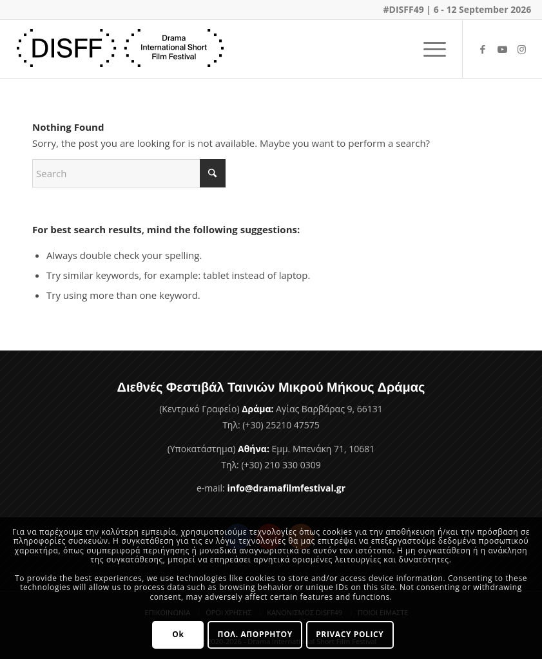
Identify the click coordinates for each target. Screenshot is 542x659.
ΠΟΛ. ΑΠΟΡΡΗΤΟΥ (255, 634)
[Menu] (428, 49)
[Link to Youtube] (502, 49)
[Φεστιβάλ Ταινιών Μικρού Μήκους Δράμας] (120, 49)
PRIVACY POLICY (349, 634)
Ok (178, 634)
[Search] (129, 173)
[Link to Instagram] (521, 49)
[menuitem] (428, 49)
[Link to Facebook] (482, 49)
